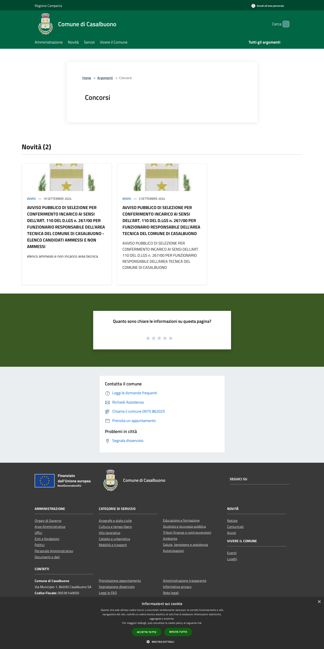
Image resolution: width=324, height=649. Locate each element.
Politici (40, 544)
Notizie (232, 520)
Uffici (38, 532)
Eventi (232, 552)
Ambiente (170, 538)
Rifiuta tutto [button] (178, 632)
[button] (162, 641)
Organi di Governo (48, 520)
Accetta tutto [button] (146, 632)
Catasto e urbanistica (114, 538)
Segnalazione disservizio (117, 586)
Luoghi (232, 558)
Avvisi (31, 198)
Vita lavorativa (109, 532)
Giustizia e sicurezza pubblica (184, 526)
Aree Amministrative (50, 526)
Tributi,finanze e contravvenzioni (187, 532)
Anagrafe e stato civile (115, 520)
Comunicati (235, 526)
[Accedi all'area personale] (268, 6)
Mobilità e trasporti (113, 544)
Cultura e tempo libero (115, 526)
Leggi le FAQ (108, 592)
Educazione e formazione (181, 520)
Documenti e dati (47, 557)
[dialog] (162, 623)
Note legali (171, 592)
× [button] (319, 602)
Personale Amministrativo (54, 550)
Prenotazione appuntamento (120, 580)
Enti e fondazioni (47, 538)
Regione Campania (48, 5)
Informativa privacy (177, 586)
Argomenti (105, 77)
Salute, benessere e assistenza (185, 544)
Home (86, 77)
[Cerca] (284, 24)
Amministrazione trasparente (184, 580)
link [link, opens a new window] (199, 623)
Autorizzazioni (173, 550)
